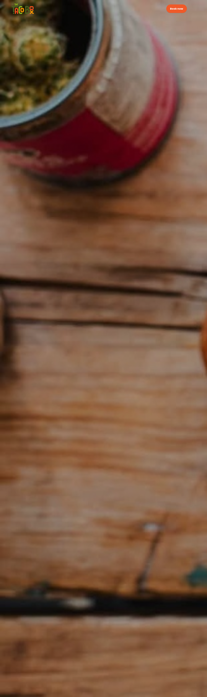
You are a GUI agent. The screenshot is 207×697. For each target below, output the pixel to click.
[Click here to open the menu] (192, 9)
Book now (176, 8)
